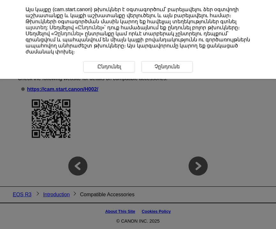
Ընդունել (89, 27)
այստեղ (36, 27)
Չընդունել (67, 33)
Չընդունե (167, 66)
